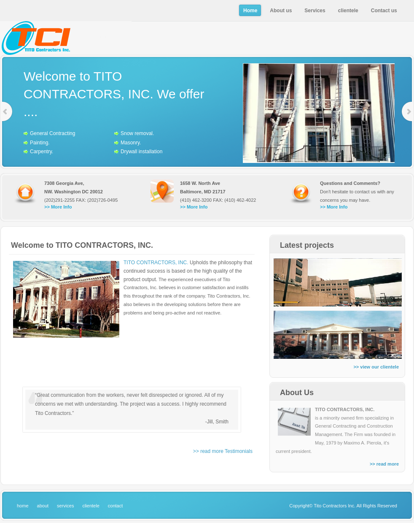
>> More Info (58, 206)
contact (115, 505)
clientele (90, 505)
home (23, 505)
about (43, 505)
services (65, 505)
